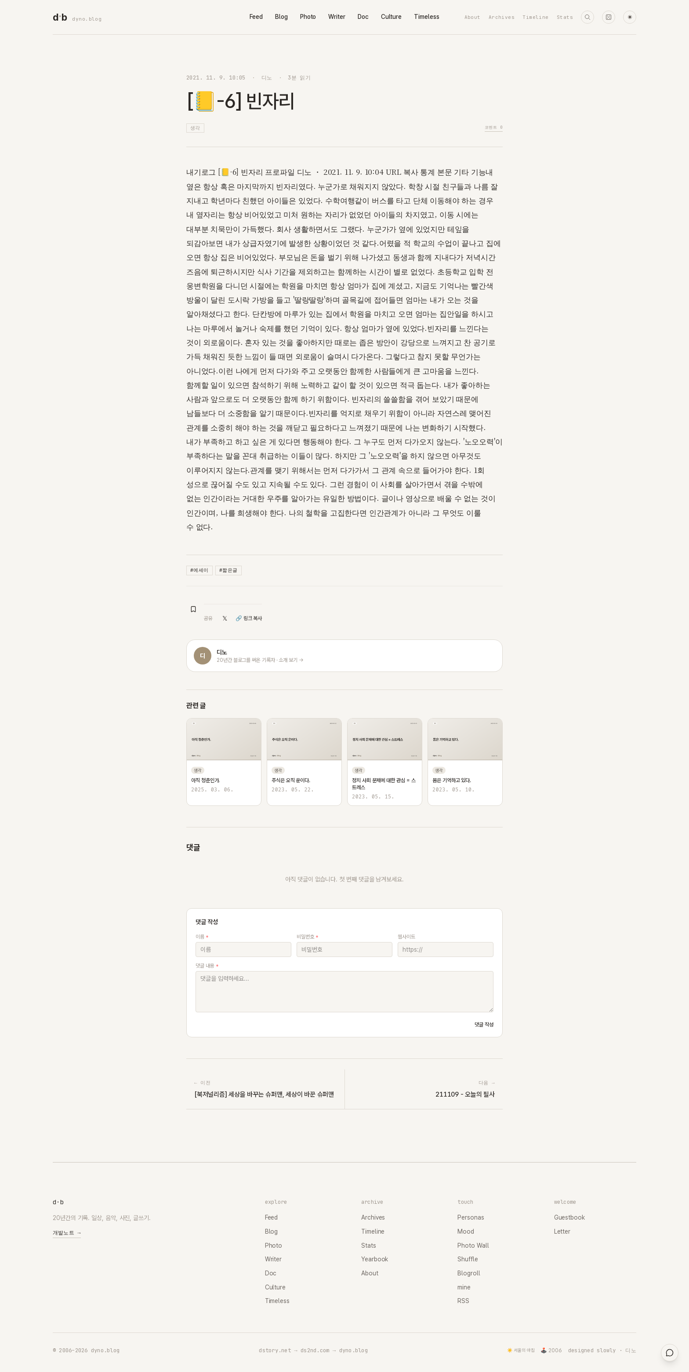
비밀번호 (307, 937)
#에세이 (199, 570)
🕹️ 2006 (551, 1350)
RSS (463, 1300)
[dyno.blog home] (60, 17)
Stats (565, 17)
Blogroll (468, 1273)
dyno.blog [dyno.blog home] (87, 19)
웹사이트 (406, 937)
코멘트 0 (494, 127)
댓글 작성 (484, 1025)
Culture (391, 16)
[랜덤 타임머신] (608, 17)
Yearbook (374, 1259)
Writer (336, 16)
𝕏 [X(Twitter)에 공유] (224, 618)
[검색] (587, 17)
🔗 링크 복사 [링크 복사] (249, 618)
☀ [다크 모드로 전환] (629, 17)
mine (464, 1287)
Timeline (535, 17)
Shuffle (467, 1259)
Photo (308, 16)
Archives (502, 17)
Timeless (426, 16)
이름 (202, 937)
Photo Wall (473, 1245)
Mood (465, 1231)
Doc (363, 16)
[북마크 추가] (193, 609)
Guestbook (569, 1217)
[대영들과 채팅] (669, 1352)
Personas (470, 1217)
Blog (281, 16)
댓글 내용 (207, 966)
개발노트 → (67, 1232)
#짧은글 (228, 570)
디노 (266, 77)
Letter (562, 1231)
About (472, 17)
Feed (256, 16)
